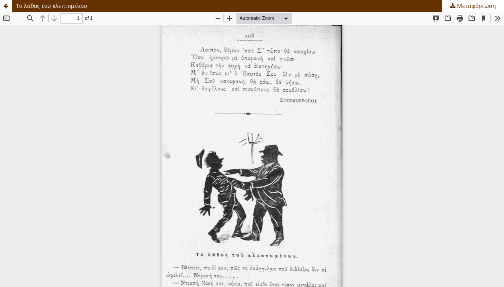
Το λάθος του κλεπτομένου (51, 6)
